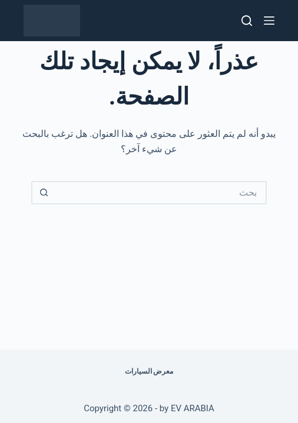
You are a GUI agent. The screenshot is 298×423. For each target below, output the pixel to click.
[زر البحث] (43, 192)
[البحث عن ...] (161, 192)
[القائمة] (269, 20)
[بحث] (246, 20)
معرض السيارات (149, 371)
